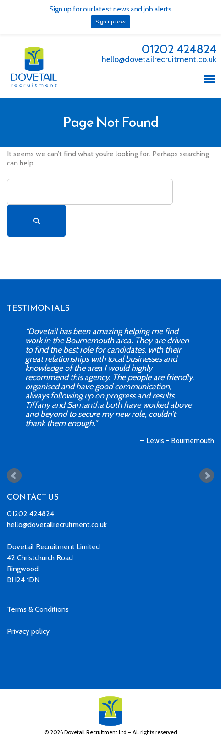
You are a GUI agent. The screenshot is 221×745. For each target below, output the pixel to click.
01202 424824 (179, 49)
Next (206, 475)
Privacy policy (28, 631)
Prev (14, 475)
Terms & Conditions (38, 609)
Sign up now (110, 21)
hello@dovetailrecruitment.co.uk (159, 59)
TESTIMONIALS (38, 307)
